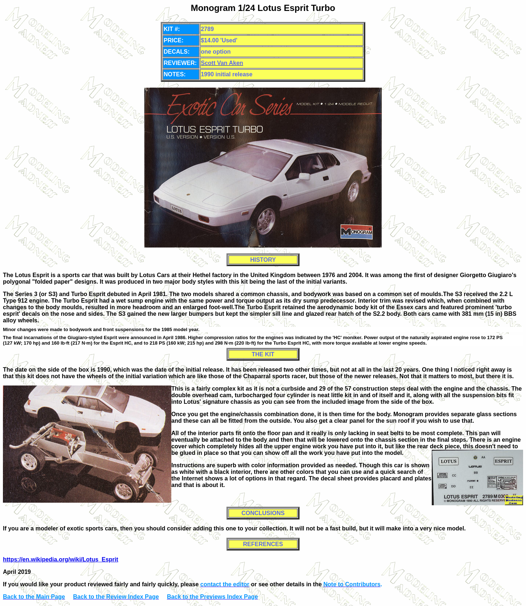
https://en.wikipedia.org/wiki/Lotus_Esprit (60, 559)
